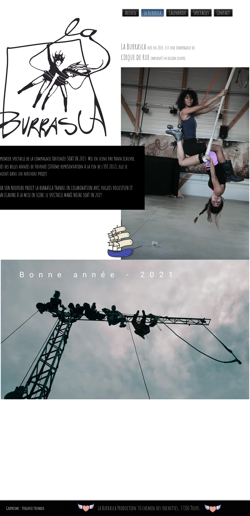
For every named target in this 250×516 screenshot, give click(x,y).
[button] (201, 12)
